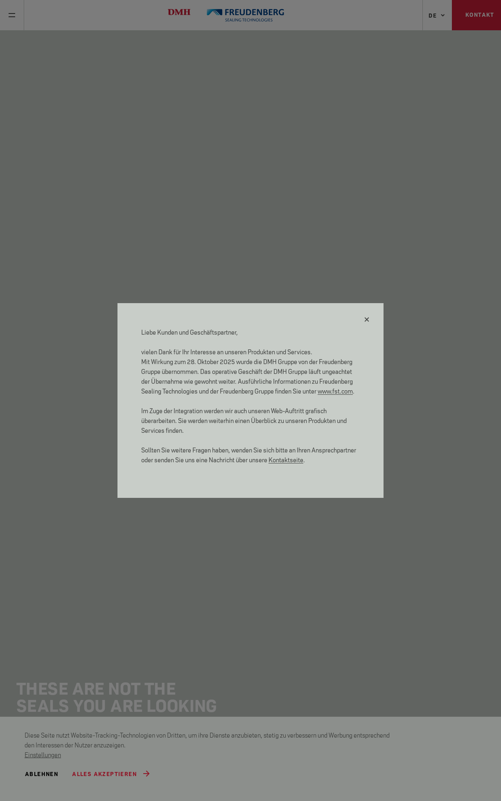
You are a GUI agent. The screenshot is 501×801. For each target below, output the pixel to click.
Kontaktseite (286, 459)
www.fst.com (335, 390)
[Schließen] (367, 319)
